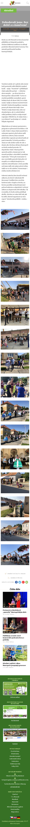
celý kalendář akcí (15, 787)
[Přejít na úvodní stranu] (15, 3)
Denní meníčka (15, 809)
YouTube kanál (15, 720)
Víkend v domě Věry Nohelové (15, 776)
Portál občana (15, 751)
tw (20, 582)
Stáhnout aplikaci (15, 697)
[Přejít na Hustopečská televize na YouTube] (15, 711)
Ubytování (15, 802)
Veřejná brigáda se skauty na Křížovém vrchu (15, 780)
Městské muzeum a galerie (15, 807)
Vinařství (15, 794)
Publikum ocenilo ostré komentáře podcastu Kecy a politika (13, 638)
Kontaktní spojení (15, 756)
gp (23, 582)
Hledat (27, 2)
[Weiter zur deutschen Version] (18, 818)
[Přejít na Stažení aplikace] (15, 688)
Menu (2, 3)
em (27, 582)
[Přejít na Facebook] (15, 735)
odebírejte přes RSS (16, 578)
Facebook (15, 744)
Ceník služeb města (15, 759)
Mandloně (15, 799)
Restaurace (15, 804)
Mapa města (15, 812)
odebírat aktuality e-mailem (16, 573)
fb (16, 582)
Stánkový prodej (15, 764)
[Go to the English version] (15, 818)
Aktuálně (8, 10)
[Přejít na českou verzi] (11, 818)
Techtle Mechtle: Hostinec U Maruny (15, 784)
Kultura (17, 36)
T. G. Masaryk (15, 797)
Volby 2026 (15, 766)
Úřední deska (15, 754)
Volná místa (15, 761)
